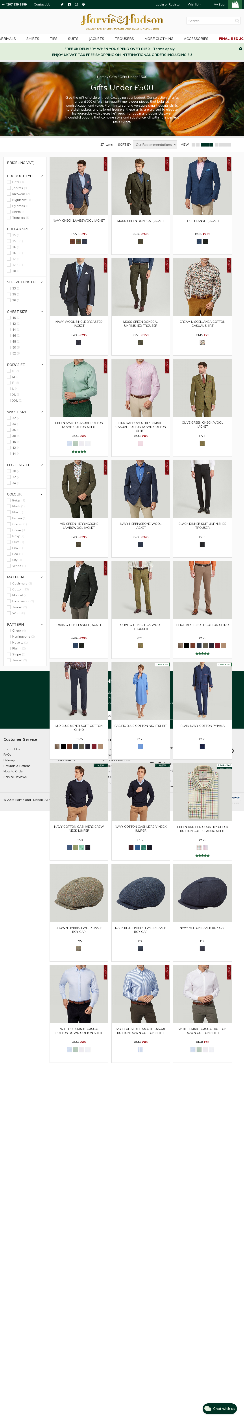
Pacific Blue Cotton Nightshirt (141, 726)
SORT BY (124, 145)
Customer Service (20, 739)
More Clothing (158, 38)
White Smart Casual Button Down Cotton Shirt (202, 1031)
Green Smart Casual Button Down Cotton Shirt (79, 425)
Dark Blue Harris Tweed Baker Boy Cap (140, 930)
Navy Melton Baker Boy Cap (203, 928)
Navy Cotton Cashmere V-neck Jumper (140, 829)
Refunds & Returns (17, 766)
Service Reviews (15, 777)
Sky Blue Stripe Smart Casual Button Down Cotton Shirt (141, 1031)
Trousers (124, 38)
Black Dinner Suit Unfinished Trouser (203, 526)
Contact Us (42, 4)
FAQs (7, 755)
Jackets (96, 38)
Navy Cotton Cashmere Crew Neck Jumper (79, 829)
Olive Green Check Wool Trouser (140, 627)
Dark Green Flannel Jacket (79, 625)
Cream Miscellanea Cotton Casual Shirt (202, 324)
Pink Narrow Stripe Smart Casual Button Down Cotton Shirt (140, 426)
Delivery (9, 760)
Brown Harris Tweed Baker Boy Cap (79, 930)
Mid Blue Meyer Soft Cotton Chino (79, 728)
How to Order (14, 771)
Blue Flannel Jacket (202, 221)
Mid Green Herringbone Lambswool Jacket (79, 526)
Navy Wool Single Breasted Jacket (79, 324)
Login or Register (168, 4)
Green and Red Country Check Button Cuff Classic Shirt (202, 829)
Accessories (196, 38)
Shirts (32, 38)
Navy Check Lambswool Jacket (79, 221)
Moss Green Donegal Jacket (140, 221)
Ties (53, 38)
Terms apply (164, 48)
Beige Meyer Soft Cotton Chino (202, 625)
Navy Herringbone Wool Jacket (140, 526)
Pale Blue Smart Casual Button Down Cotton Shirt (79, 1031)
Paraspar (235, 803)
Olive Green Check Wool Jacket (202, 425)
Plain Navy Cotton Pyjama (203, 726)
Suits (73, 38)
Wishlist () (197, 4)
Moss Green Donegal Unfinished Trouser (140, 324)
